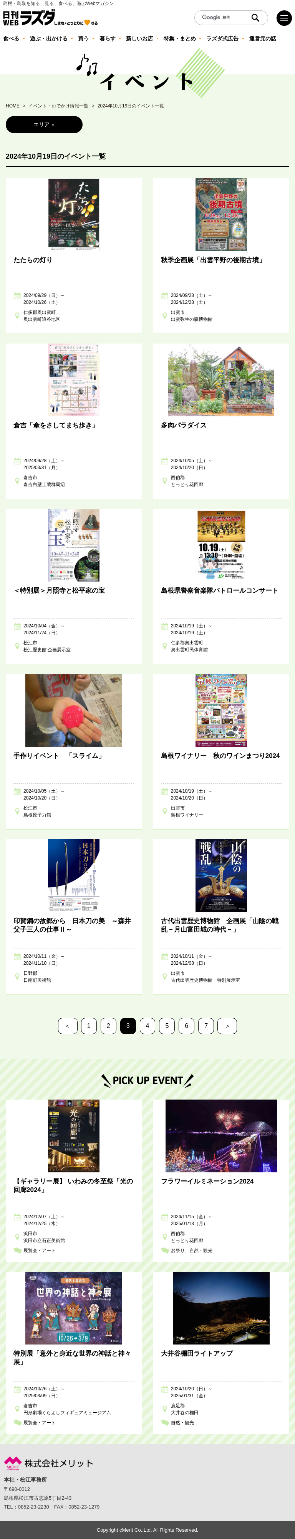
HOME (13, 106)
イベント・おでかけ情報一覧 (58, 106)
